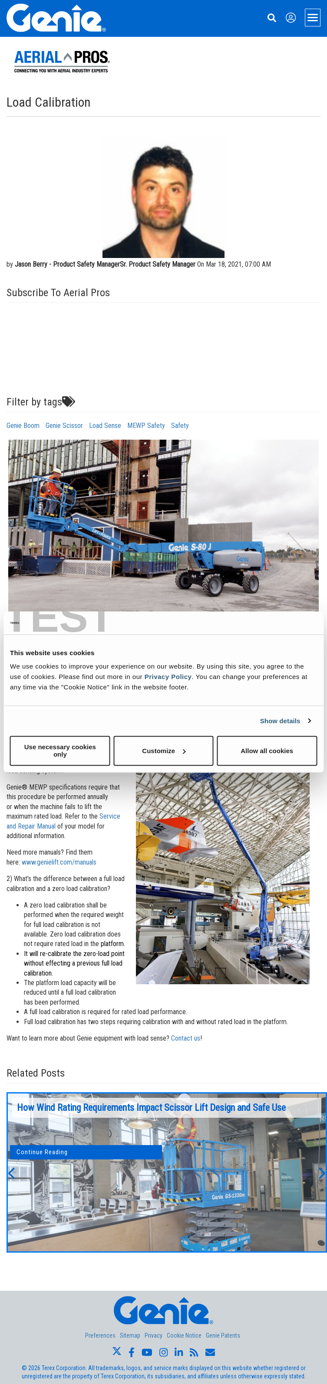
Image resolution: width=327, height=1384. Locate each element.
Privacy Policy (168, 676)
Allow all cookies (267, 750)
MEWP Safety (146, 425)
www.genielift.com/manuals (59, 862)
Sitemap (130, 1335)
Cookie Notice (184, 1335)
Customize (163, 750)
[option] (167, 1172)
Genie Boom (23, 425)
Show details (280, 721)
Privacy (153, 1335)
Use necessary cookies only (60, 750)
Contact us (185, 1038)
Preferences (100, 1335)
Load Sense (105, 425)
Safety (180, 425)
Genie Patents (223, 1335)
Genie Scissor (64, 425)
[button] (11, 1172)
